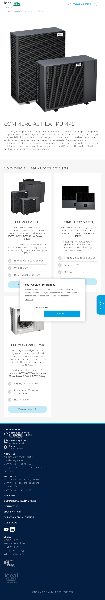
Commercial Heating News (20, 501)
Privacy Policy (11, 547)
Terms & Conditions (14, 543)
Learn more (29, 303)
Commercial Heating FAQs (18, 464)
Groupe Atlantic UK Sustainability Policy (25, 468)
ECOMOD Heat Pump (27, 345)
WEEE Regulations (14, 554)
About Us (9, 454)
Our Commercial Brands (19, 517)
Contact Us (11, 506)
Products (10, 476)
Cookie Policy (11, 540)
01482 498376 (16, 437)
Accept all (67, 310)
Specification (12, 512)
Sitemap (8, 471)
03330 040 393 (16, 443)
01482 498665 (16, 449)
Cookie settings (37, 310)
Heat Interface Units (15, 487)
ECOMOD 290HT (27, 222)
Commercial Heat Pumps (17, 490)
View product (27, 409)
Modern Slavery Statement (18, 457)
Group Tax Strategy (14, 551)
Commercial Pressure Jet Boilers (21, 483)
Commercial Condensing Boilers (21, 479)
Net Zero (9, 495)
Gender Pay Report (14, 460)
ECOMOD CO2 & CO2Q (78, 222)
